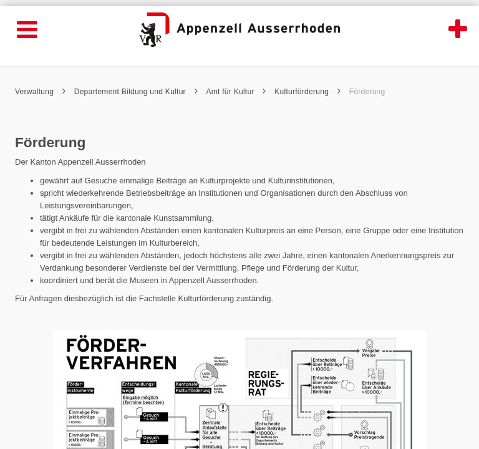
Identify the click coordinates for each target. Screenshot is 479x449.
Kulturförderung (307, 91)
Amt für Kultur (236, 91)
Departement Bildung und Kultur (136, 91)
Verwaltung (40, 91)
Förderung (367, 91)
